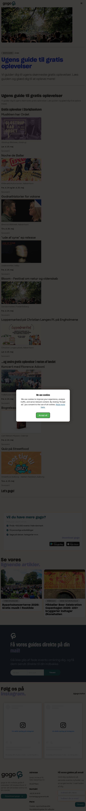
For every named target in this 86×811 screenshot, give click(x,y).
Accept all (43, 415)
